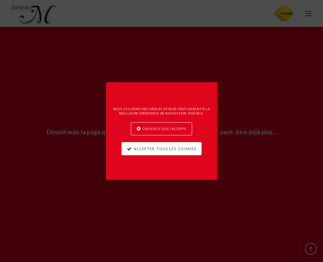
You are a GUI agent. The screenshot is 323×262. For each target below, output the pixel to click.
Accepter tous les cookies (165, 148)
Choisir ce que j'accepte (164, 129)
